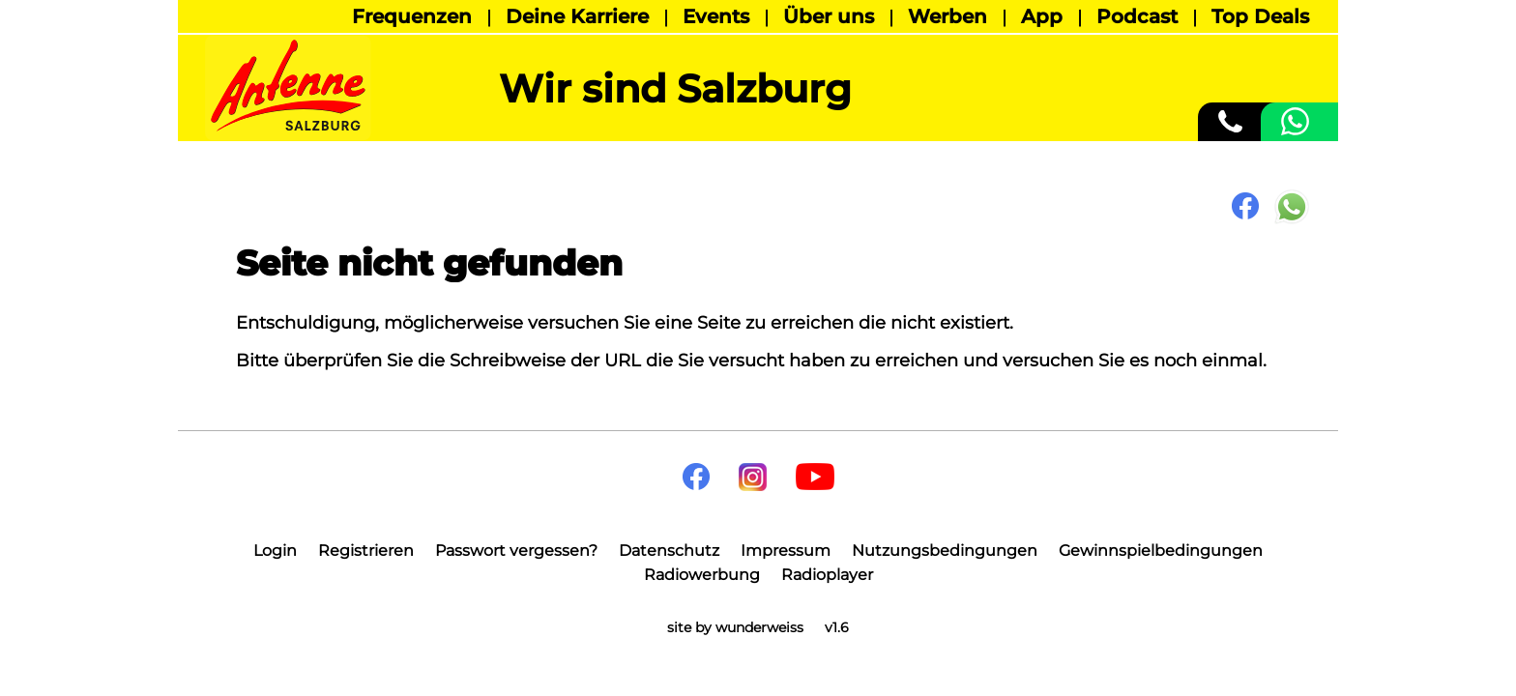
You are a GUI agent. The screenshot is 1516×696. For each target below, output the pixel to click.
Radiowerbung (702, 575)
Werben (947, 16)
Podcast (1137, 16)
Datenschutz (669, 550)
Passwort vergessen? (516, 550)
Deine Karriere (577, 16)
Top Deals (1260, 16)
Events (716, 16)
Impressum (786, 550)
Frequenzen (412, 16)
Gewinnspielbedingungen (1161, 550)
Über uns (828, 16)
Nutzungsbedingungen (944, 550)
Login (275, 550)
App (1042, 16)
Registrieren (366, 550)
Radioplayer (827, 575)
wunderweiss (759, 627)
